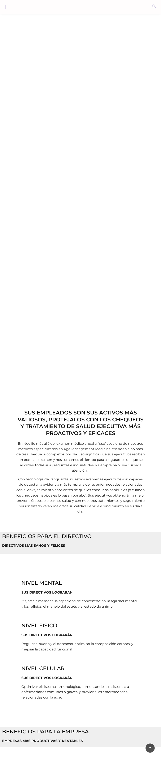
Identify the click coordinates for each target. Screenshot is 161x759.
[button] (5, 7)
